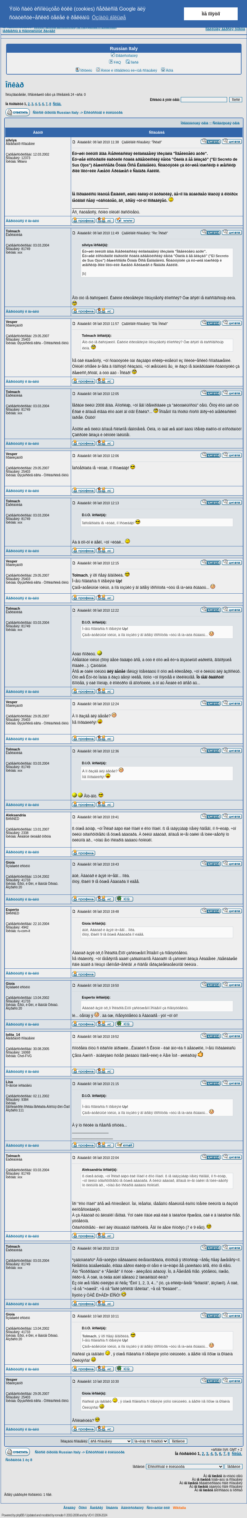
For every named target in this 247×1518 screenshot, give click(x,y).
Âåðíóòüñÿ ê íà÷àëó (22, 221)
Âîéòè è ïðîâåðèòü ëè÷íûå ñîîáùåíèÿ (126, 70)
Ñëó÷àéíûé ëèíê (158, 1508)
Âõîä (167, 70)
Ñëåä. (57, 104)
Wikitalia (179, 1508)
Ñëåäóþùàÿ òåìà (226, 123)
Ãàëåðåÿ (96, 1508)
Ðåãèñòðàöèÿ (124, 56)
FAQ (115, 62)
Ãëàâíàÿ (69, 1508)
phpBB (20, 1515)
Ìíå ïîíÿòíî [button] (211, 13)
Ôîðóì (82, 1508)
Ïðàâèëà (112, 1508)
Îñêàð (14, 85)
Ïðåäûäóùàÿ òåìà (194, 123)
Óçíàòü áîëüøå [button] (109, 17)
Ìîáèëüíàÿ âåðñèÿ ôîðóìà (225, 29)
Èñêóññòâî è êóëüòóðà (103, 112)
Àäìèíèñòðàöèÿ (132, 1508)
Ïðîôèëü (84, 70)
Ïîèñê (132, 62)
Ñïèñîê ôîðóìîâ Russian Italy (55, 112)
